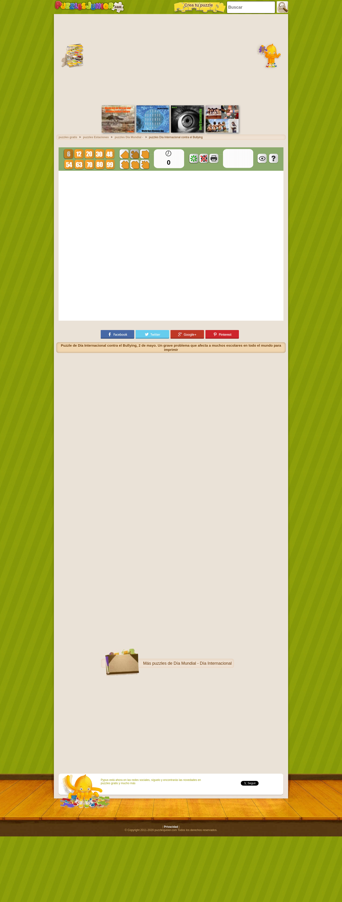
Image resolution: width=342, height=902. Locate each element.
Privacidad (171, 826)
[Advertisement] (44, 59)
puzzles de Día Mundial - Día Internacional (192, 663)
